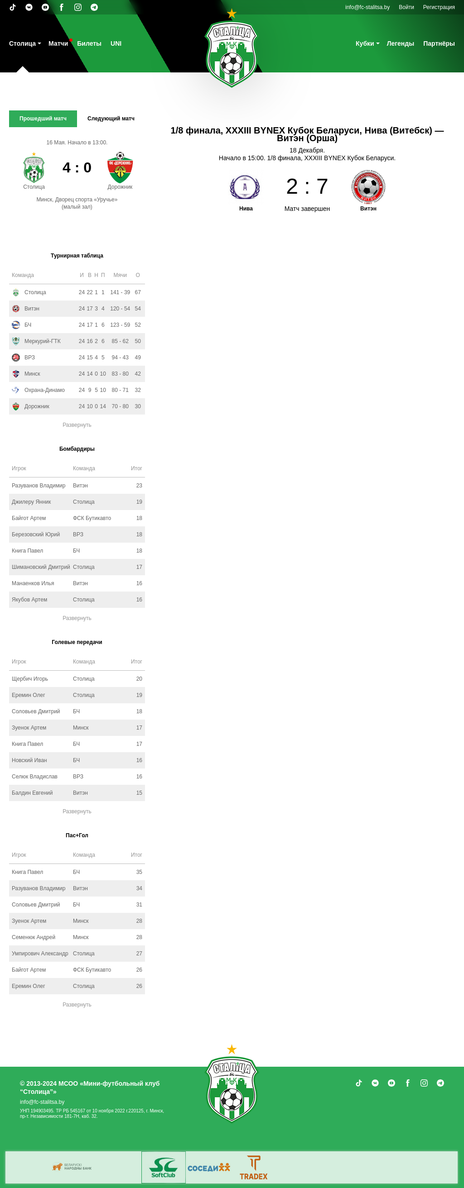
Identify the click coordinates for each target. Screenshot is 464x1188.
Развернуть (77, 425)
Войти (406, 7)
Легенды (401, 43)
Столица (22, 43)
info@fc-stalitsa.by (367, 7)
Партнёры (439, 43)
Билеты (89, 43)
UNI (116, 43)
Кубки (365, 43)
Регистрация (439, 7)
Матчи (58, 43)
